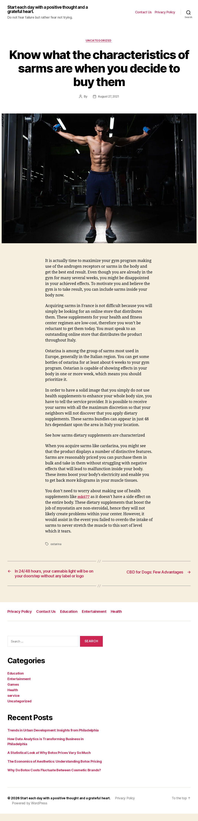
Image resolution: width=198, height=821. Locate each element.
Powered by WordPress (29, 810)
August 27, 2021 (108, 97)
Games (13, 692)
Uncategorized (99, 41)
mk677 (84, 497)
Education (70, 618)
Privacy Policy (165, 12)
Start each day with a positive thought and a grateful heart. (51, 9)
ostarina (55, 545)
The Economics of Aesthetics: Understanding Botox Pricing (54, 769)
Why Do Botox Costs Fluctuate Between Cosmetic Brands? (54, 777)
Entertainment (96, 618)
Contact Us (143, 12)
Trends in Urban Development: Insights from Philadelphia (53, 738)
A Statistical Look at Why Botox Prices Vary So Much (49, 760)
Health (120, 618)
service (13, 703)
